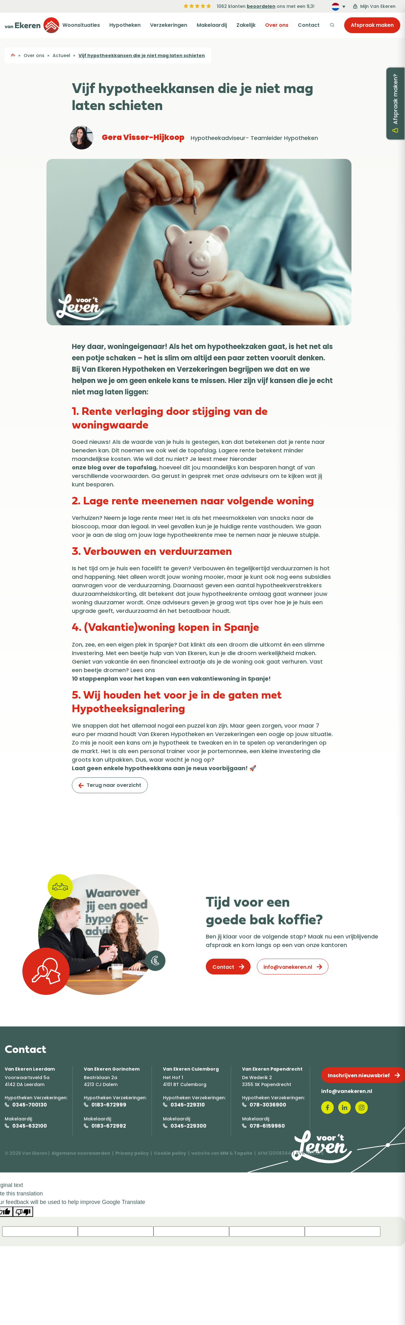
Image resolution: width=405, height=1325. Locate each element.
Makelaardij (218, 25)
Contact (310, 25)
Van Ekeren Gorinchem (112, 1069)
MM (224, 1153)
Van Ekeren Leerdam (30, 1069)
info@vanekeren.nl (287, 967)
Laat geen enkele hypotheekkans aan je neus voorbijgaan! (160, 768)
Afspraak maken (372, 25)
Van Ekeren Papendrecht (272, 1069)
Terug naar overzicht (114, 785)
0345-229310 (188, 1104)
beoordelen (261, 6)
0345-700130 (29, 1104)
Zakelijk (250, 25)
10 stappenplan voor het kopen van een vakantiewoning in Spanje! (171, 679)
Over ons (279, 25)
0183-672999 (108, 1104)
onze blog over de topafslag (114, 467)
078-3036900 (268, 1104)
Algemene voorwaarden (80, 1153)
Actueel (61, 55)
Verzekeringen (177, 25)
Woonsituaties (93, 25)
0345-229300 (188, 1126)
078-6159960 (267, 1126)
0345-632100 (29, 1126)
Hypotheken (135, 25)
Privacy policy (132, 1153)
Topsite (243, 1153)
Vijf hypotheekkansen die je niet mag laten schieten (141, 55)
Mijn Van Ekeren (374, 6)
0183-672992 (108, 1126)
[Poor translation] (23, 1211)
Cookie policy (170, 1153)
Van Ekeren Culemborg (191, 1069)
